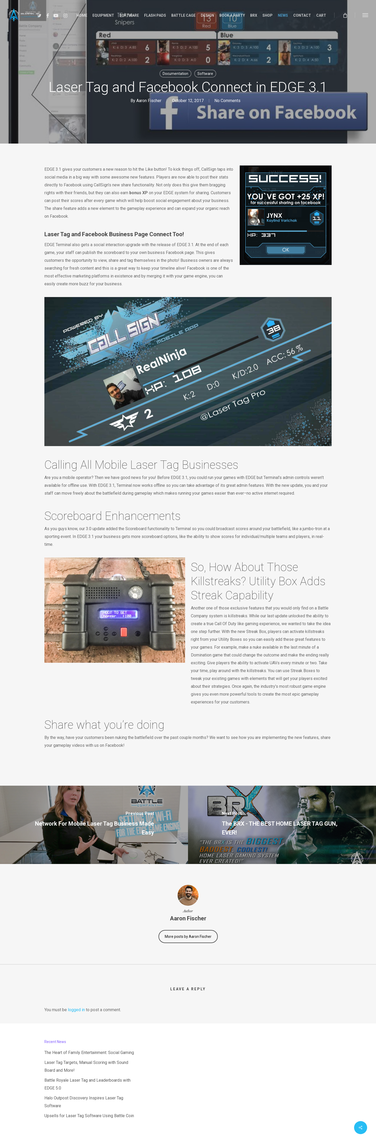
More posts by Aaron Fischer (188, 936)
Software (205, 74)
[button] (365, 15)
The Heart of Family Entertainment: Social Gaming (89, 1052)
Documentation (175, 74)
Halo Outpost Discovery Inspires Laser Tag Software (83, 1101)
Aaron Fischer (148, 100)
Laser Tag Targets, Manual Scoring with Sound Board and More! (86, 1066)
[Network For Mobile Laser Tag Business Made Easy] (94, 825)
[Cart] (344, 15)
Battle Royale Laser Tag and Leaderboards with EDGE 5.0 (87, 1084)
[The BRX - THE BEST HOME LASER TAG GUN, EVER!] (282, 825)
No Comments (227, 100)
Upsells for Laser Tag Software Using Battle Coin (89, 1115)
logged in (76, 1009)
